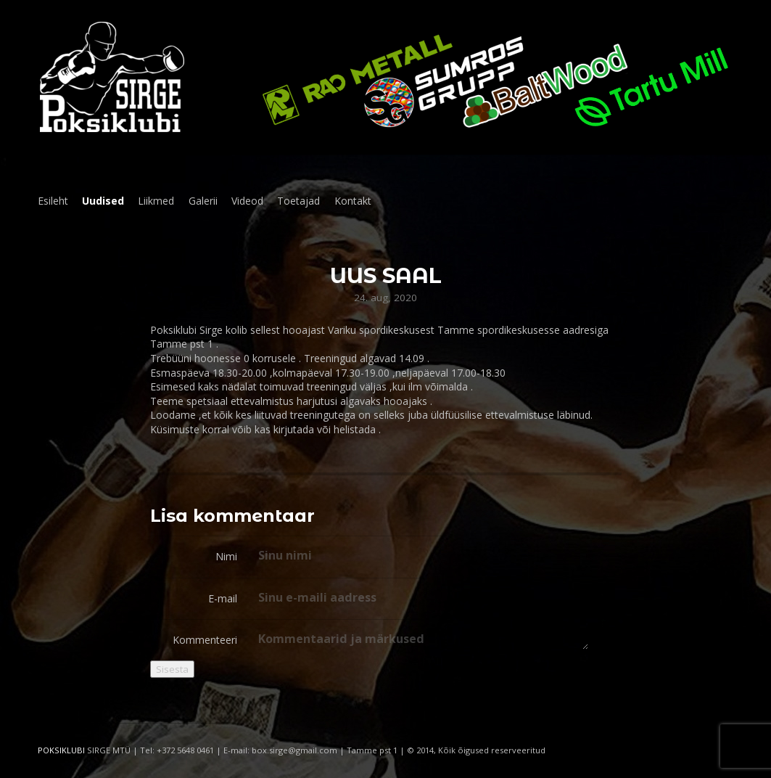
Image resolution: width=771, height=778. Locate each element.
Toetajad (298, 201)
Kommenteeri (205, 640)
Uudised (103, 201)
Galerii (203, 201)
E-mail (222, 598)
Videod (247, 201)
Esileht (53, 201)
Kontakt (352, 201)
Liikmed (156, 201)
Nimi (226, 556)
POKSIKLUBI (61, 750)
